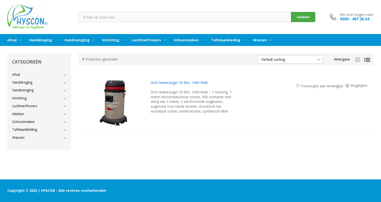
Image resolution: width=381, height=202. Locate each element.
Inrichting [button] (110, 40)
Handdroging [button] (40, 40)
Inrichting (19, 98)
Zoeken (303, 17)
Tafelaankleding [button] (225, 40)
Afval (16, 74)
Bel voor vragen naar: (357, 15)
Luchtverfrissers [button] (146, 40)
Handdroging (22, 82)
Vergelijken (358, 85)
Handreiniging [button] (77, 40)
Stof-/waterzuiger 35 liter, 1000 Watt (179, 82)
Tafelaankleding (24, 129)
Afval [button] (12, 40)
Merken (18, 114)
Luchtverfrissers (24, 106)
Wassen (18, 137)
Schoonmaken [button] (186, 40)
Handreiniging (23, 90)
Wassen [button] (260, 40)
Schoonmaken (23, 121)
